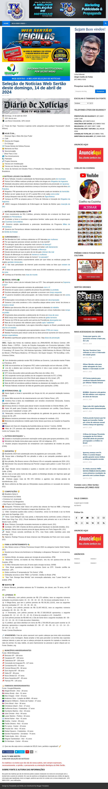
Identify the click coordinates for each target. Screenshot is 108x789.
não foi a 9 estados (9, 328)
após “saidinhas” (48, 323)
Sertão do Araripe (11, 232)
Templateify (13, 786)
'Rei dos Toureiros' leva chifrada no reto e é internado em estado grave (94, 352)
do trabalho (54, 307)
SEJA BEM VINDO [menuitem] (18, 23)
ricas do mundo (31, 275)
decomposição (53, 300)
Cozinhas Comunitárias (14, 222)
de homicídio (64, 191)
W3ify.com (23, 786)
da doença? (46, 244)
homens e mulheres (39, 254)
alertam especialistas (10, 335)
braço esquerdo (56, 292)
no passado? (43, 257)
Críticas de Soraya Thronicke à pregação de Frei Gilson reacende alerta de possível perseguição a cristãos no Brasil (94, 438)
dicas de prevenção (52, 338)
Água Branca (50, 196)
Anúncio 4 (93, 563)
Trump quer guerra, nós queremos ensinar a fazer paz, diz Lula (94, 338)
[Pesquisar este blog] (84, 91)
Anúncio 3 (77, 563)
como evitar (55, 194)
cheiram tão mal (48, 252)
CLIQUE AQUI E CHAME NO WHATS (81, 504)
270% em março (52, 330)
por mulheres (53, 239)
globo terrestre (51, 317)
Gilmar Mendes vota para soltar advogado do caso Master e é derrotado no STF (93, 366)
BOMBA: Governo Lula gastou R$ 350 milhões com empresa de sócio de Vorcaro (94, 394)
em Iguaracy (64, 184)
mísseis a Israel (8, 305)
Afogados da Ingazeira (59, 181)
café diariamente (51, 247)
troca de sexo (53, 315)
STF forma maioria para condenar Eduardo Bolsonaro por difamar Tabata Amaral (94, 380)
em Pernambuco (15, 217)
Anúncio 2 (93, 559)
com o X (46, 287)
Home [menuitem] (6, 23)
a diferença (42, 249)
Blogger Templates (43, 786)
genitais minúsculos (15, 262)
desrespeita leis (55, 320)
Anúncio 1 (77, 559)
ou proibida (54, 290)
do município (61, 179)
